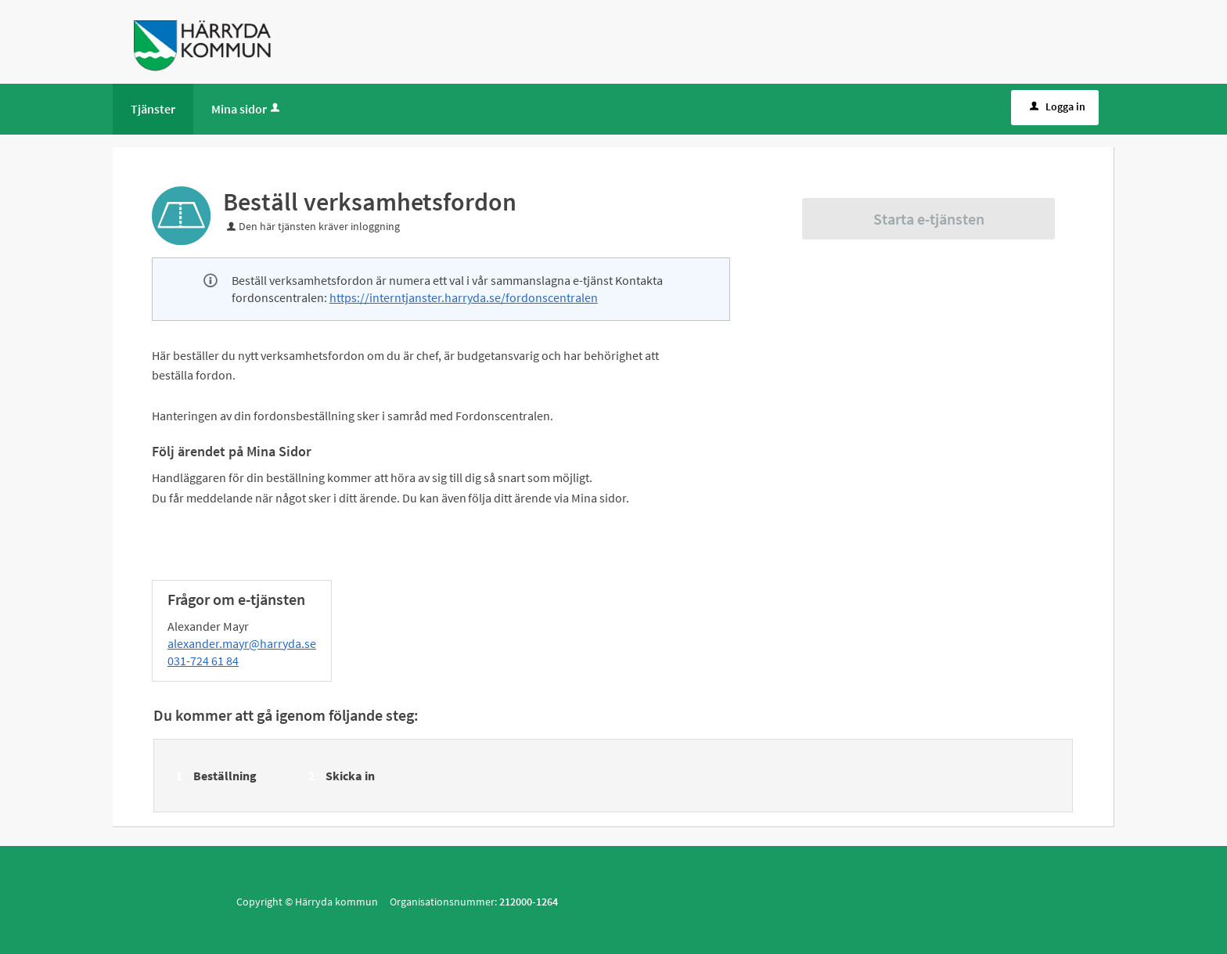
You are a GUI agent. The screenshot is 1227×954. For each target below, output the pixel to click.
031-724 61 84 (203, 660)
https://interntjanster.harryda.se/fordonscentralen (463, 297)
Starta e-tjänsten (928, 219)
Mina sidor (246, 109)
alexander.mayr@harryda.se (241, 643)
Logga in (1056, 106)
